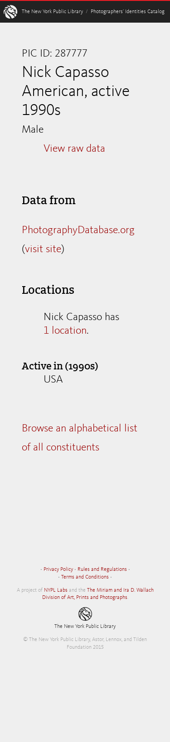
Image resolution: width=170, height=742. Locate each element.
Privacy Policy (58, 569)
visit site (43, 249)
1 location (65, 331)
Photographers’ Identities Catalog (128, 11)
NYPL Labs (56, 590)
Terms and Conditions (85, 577)
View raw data (74, 149)
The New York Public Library (52, 11)
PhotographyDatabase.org (78, 230)
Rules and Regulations (102, 569)
